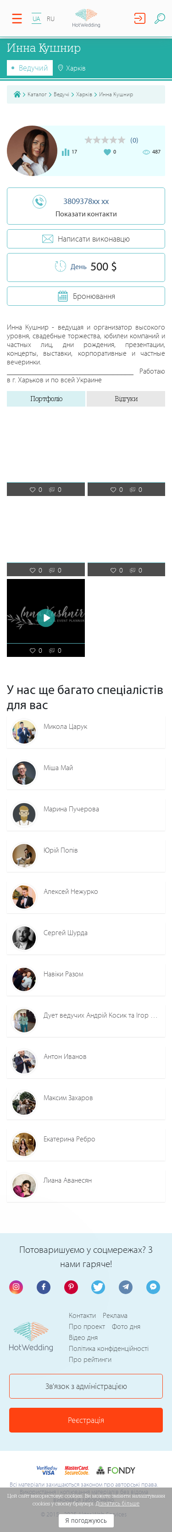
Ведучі (61, 94)
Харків (84, 94)
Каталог (37, 94)
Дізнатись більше (118, 1503)
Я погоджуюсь (85, 1521)
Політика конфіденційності (109, 1348)
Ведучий (33, 67)
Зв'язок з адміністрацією (86, 1386)
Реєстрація (86, 1420)
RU (51, 18)
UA (36, 18)
